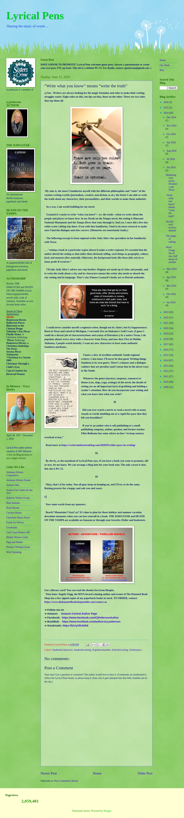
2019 (166, 333)
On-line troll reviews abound (171, 226)
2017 (166, 344)
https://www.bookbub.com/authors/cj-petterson (91, 621)
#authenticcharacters (62, 650)
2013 (166, 365)
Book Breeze (12, 507)
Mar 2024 (171, 285)
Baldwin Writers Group (18, 498)
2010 (166, 382)
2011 (166, 376)
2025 (166, 107)
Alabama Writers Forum (18, 480)
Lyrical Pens (35, 16)
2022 (166, 317)
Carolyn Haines (14, 512)
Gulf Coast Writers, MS (18, 532)
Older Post (145, 773)
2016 (166, 349)
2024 (166, 112)
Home (97, 773)
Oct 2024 (171, 134)
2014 (166, 360)
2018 (166, 339)
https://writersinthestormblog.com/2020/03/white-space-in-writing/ (98, 445)
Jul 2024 (171, 159)
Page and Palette (14, 542)
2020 (166, 328)
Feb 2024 (171, 294)
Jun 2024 (171, 167)
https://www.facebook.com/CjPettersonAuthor (90, 617)
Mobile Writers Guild (17, 537)
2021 (166, 323)
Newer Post (49, 773)
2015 (166, 355)
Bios (162, 70)
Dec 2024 (171, 117)
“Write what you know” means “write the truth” (170, 206)
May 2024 (172, 269)
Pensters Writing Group (18, 547)
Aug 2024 (171, 150)
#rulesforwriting (120, 650)
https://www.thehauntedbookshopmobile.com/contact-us (75, 601)
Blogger (107, 811)
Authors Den (12, 485)
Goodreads (11, 527)
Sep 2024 (171, 142)
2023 (166, 312)
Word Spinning (13, 552)
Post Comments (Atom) (66, 781)
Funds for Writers (15, 522)
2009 (166, 387)
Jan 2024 (171, 302)
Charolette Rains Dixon (18, 517)
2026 (166, 102)
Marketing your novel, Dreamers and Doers (171, 182)
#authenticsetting (82, 650)
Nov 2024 (171, 125)
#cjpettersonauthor (101, 650)
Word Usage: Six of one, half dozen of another (171, 255)
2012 (166, 371)
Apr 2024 (171, 277)
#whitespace (135, 650)
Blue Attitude (13, 503)
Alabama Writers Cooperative (14, 474)
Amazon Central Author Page (79, 613)
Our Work (165, 65)
